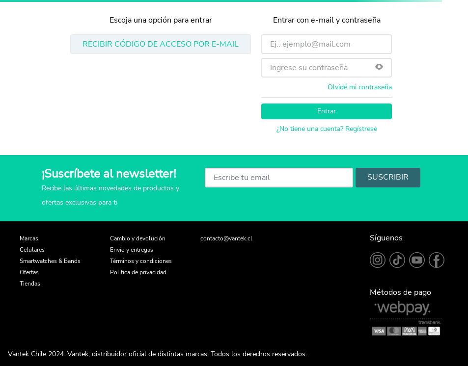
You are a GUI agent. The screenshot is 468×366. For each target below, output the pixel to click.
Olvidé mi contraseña (360, 87)
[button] (379, 68)
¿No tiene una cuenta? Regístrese (326, 129)
